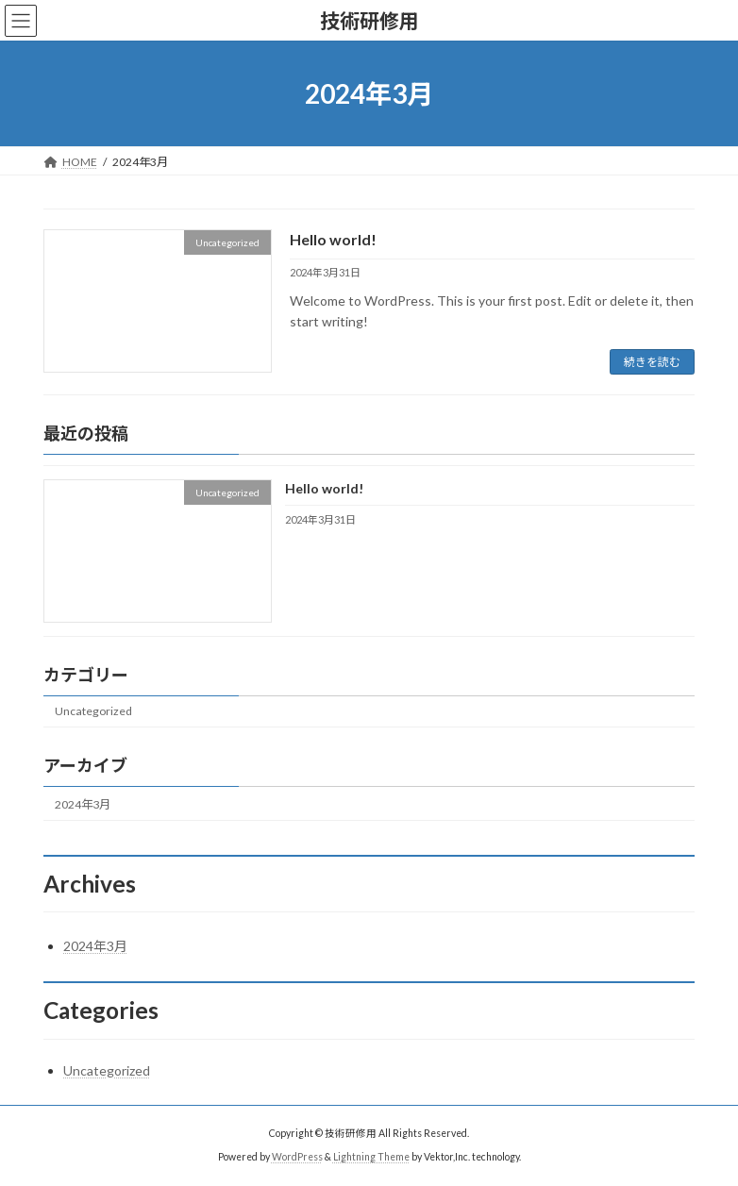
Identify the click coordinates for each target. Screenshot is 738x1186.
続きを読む (652, 362)
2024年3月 (82, 804)
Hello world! (333, 239)
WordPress (297, 1156)
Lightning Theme (371, 1156)
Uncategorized (93, 712)
